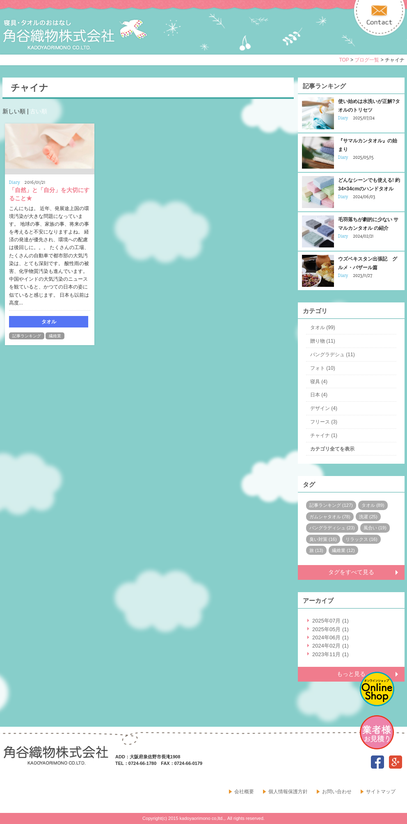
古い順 (38, 111)
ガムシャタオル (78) (329, 516)
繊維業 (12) (343, 550)
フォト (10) (322, 368)
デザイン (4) (323, 408)
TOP (344, 60)
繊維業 (55, 336)
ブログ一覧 (366, 60)
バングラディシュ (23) (332, 527)
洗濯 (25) (368, 516)
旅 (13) (316, 550)
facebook (377, 762)
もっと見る (351, 674)
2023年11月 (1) (330, 654)
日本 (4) (318, 395)
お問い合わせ (337, 791)
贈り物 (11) (322, 341)
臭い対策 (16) (323, 539)
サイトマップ (381, 791)
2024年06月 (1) (330, 637)
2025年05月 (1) (330, 629)
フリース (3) (323, 422)
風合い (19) (375, 527)
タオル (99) (322, 327)
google (395, 762)
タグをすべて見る (351, 572)
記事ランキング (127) (331, 505)
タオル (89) (372, 505)
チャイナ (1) (323, 435)
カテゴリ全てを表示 (332, 449)
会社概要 (244, 791)
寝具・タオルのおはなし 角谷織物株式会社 (75, 34)
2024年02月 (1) (330, 646)
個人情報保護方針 (288, 791)
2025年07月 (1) (330, 621)
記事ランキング (26, 336)
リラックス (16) (361, 539)
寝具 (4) (318, 382)
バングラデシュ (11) (332, 354)
